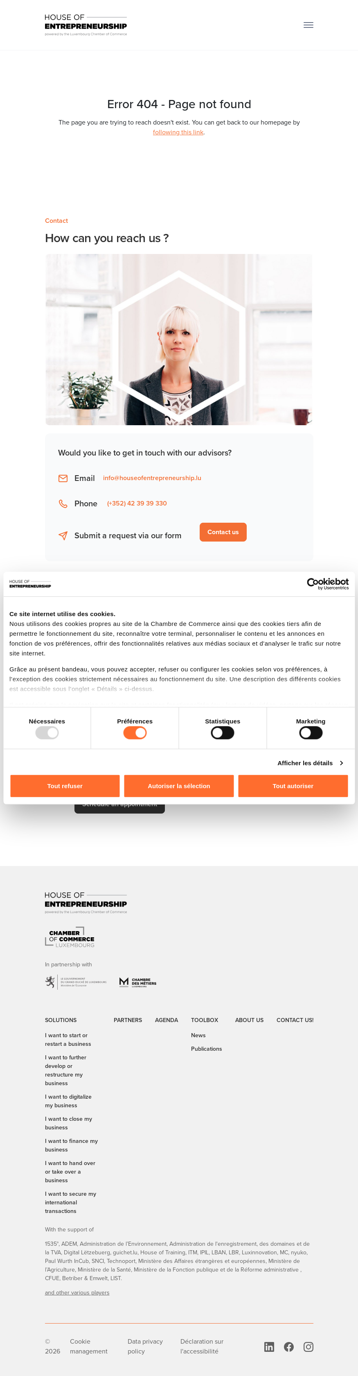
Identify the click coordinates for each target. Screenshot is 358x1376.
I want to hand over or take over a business (70, 1171)
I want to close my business (68, 1123)
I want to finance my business (71, 1145)
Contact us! (295, 1020)
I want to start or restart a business (68, 1039)
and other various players (77, 1292)
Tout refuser (64, 785)
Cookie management (89, 1346)
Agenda (166, 1020)
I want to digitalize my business (68, 1101)
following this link (178, 132)
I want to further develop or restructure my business (65, 1070)
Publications (206, 1049)
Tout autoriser (292, 785)
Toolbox (204, 1020)
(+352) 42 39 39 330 (137, 503)
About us (249, 1020)
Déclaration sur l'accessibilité (201, 1346)
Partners (128, 1020)
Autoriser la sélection (179, 785)
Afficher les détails (305, 762)
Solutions (61, 1020)
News (198, 1035)
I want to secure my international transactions (70, 1202)
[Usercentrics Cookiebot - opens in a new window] (313, 584)
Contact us (223, 532)
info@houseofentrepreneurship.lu (152, 478)
